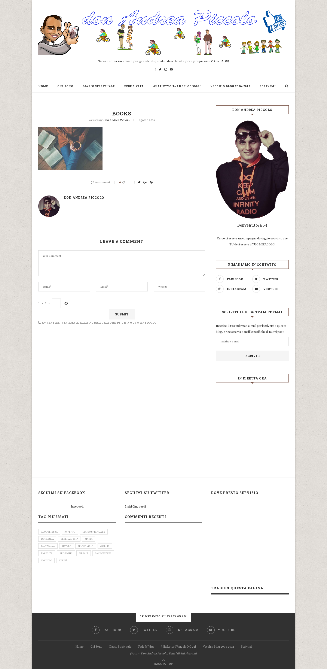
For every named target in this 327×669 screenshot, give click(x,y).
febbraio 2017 (69, 539)
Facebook (77, 506)
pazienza (46, 554)
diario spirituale (94, 531)
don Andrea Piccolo (116, 120)
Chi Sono (65, 86)
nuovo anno (86, 546)
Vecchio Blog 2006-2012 (230, 86)
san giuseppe (104, 554)
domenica (47, 539)
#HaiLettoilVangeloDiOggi (177, 86)
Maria (89, 539)
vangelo (46, 561)
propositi (66, 554)
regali (84, 554)
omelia (105, 546)
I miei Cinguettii (135, 506)
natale (66, 546)
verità (63, 561)
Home (43, 86)
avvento (70, 531)
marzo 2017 (48, 546)
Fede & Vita (134, 86)
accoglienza (49, 531)
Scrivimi (268, 86)
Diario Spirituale (99, 86)
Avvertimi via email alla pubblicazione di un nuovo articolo (99, 322)
